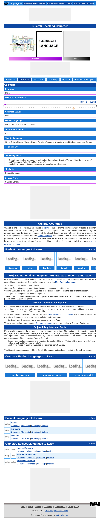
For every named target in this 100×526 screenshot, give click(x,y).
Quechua (15, 435)
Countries (24, 80)
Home (23, 507)
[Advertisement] (50, 14)
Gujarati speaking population (60, 314)
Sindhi (14, 422)
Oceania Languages (44, 323)
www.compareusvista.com (56, 511)
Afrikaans (15, 429)
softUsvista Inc (62, 515)
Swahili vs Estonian (26, 460)
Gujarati (35, 59)
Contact (38, 507)
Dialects (66, 80)
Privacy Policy (73, 507)
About (30, 507)
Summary (10, 80)
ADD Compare (95, 504)
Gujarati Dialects (45, 236)
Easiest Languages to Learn (59, 3)
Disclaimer (48, 507)
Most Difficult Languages (34, 3)
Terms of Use (60, 507)
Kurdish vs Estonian (26, 454)
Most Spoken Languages (85, 3)
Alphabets (38, 80)
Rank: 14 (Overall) (88, 102)
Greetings (53, 80)
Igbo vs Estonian (25, 448)
